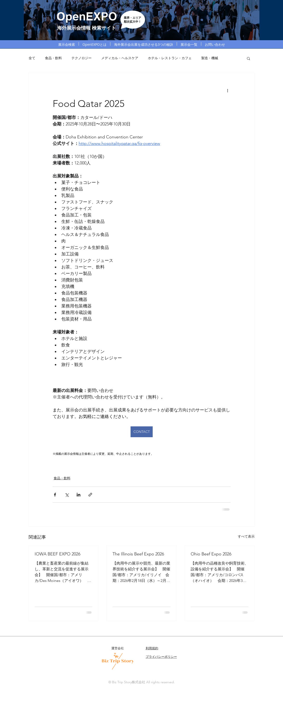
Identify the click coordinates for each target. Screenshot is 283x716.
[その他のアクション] (228, 90)
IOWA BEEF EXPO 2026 (57, 554)
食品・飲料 (53, 58)
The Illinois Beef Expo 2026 (138, 554)
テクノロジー (81, 58)
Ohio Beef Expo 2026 (211, 554)
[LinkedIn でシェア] (78, 494)
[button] (248, 58)
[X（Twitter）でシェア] (66, 494)
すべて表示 (246, 536)
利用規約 (152, 648)
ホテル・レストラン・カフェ (170, 58)
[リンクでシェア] (90, 494)
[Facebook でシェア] (55, 494)
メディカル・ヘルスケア (119, 58)
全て (32, 58)
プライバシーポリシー (161, 656)
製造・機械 (209, 58)
